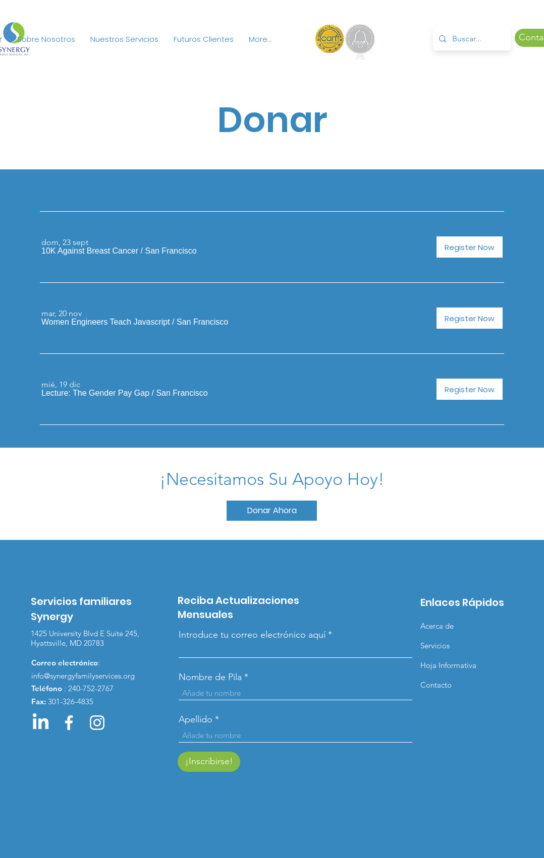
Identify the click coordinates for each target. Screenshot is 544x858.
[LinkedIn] (40, 722)
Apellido (195, 719)
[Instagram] (97, 722)
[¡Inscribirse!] (209, 762)
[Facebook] (69, 722)
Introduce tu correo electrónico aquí (252, 634)
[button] (89, 251)
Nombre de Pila (210, 677)
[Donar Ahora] (272, 511)
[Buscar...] (470, 39)
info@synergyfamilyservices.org (83, 676)
